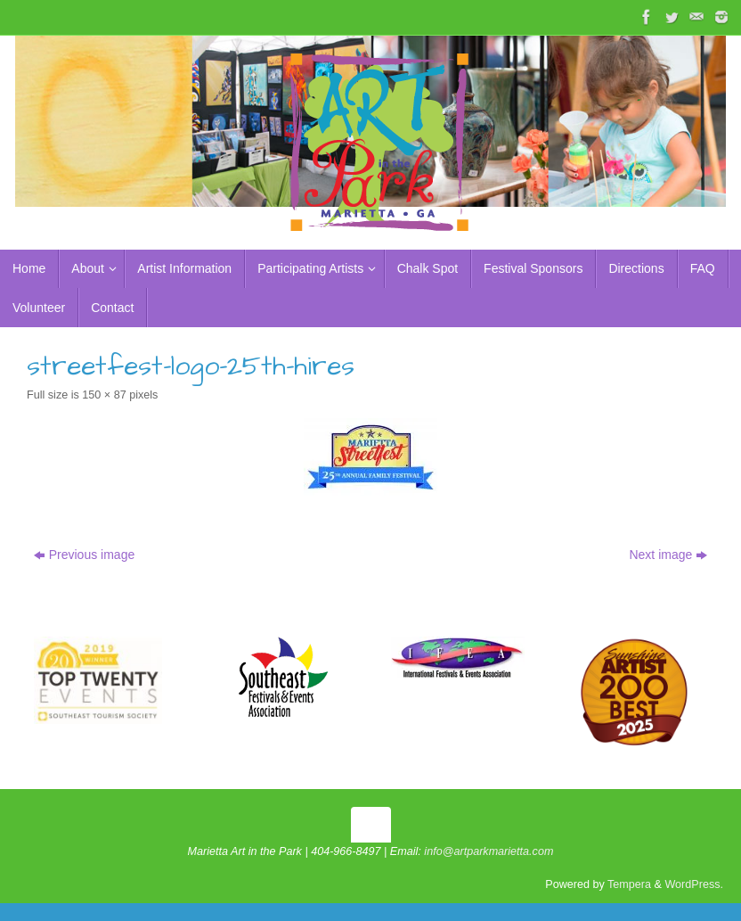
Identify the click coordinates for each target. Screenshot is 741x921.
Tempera (629, 884)
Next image (668, 554)
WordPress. (693, 884)
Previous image (84, 554)
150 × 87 (104, 395)
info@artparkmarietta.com (488, 851)
